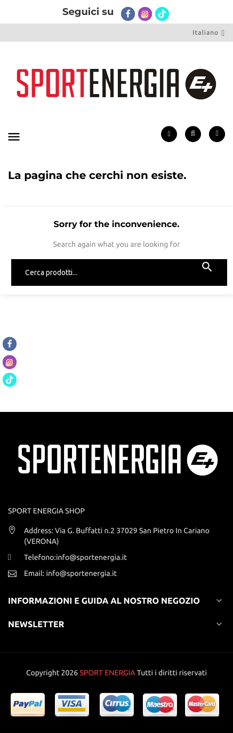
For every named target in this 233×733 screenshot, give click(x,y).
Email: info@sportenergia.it (70, 573)
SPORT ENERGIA (107, 672)
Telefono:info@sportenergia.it (75, 557)
